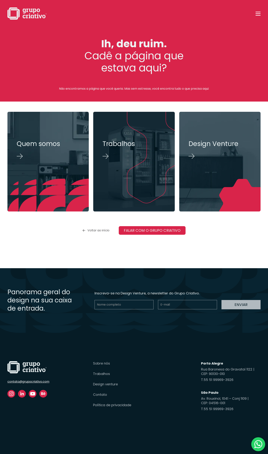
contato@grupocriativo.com (28, 381)
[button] (258, 14)
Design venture (105, 384)
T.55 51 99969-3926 (217, 380)
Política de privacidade (112, 405)
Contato (100, 394)
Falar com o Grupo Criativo (152, 230)
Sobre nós (101, 363)
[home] (27, 13)
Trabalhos (101, 374)
